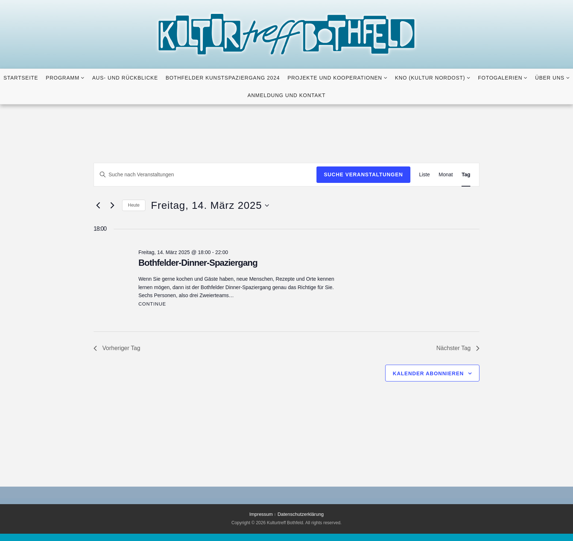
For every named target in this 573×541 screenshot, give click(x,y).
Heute (134, 205)
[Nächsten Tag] (112, 205)
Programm (62, 78)
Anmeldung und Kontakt (286, 95)
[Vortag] (98, 205)
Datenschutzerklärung (300, 514)
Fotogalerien (500, 78)
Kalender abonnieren (428, 373)
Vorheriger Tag (117, 348)
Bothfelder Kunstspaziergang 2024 (223, 78)
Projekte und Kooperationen (335, 78)
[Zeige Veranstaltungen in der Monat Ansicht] (446, 174)
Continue (152, 304)
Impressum (261, 514)
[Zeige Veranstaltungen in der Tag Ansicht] (466, 174)
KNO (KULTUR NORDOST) (430, 78)
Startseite (20, 78)
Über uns (549, 78)
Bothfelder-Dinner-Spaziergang (198, 263)
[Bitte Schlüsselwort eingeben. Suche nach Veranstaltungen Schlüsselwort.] (205, 174)
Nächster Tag (457, 348)
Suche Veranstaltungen (363, 174)
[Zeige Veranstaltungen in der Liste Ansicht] (424, 174)
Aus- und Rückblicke (125, 78)
